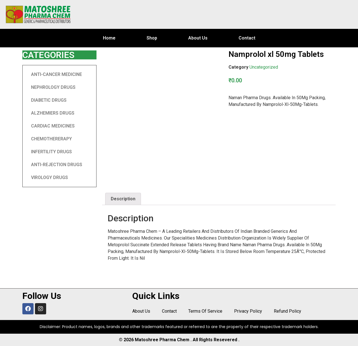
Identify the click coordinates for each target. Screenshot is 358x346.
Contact (247, 38)
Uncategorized (263, 67)
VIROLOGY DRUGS (49, 177)
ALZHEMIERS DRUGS (52, 113)
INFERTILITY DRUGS (51, 151)
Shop (152, 38)
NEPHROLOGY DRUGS (53, 87)
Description (123, 198)
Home (109, 38)
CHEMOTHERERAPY (51, 138)
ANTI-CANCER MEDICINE (56, 74)
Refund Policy (285, 311)
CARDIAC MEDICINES (53, 126)
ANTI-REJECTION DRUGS (56, 164)
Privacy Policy (246, 311)
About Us (198, 38)
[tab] (123, 199)
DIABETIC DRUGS (49, 100)
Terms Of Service (204, 311)
